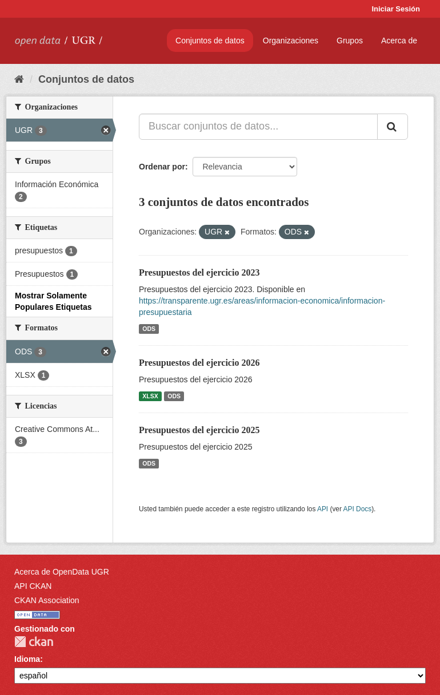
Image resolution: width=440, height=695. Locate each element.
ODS (148, 328)
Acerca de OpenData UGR (61, 571)
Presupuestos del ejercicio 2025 (199, 430)
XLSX (150, 396)
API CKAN (32, 586)
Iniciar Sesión (395, 9)
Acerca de (399, 40)
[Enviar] (392, 127)
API (322, 509)
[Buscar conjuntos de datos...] (258, 127)
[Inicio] (19, 79)
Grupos (350, 40)
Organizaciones (290, 40)
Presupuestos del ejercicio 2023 (199, 272)
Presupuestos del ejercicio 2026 (199, 362)
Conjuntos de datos (210, 40)
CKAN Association (46, 600)
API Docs (357, 509)
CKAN (33, 642)
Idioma (27, 659)
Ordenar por (162, 166)
